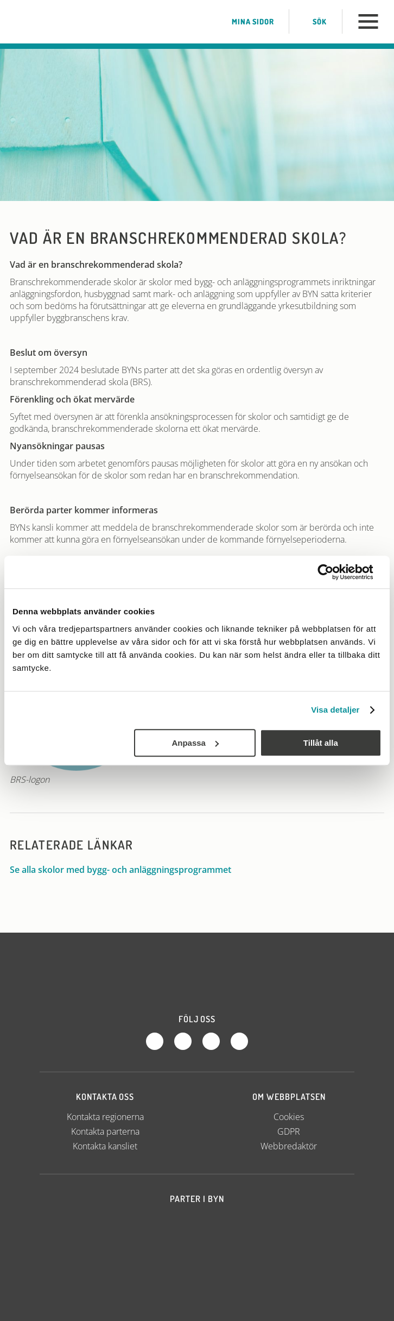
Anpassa (195, 742)
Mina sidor (245, 21)
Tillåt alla (320, 742)
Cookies (289, 1117)
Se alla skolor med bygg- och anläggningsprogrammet (126, 870)
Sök (312, 21)
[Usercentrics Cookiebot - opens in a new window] (334, 572)
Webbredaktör (288, 1146)
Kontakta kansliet (105, 1146)
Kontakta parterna (105, 1131)
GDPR (288, 1131)
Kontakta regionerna (105, 1117)
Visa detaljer (335, 709)
